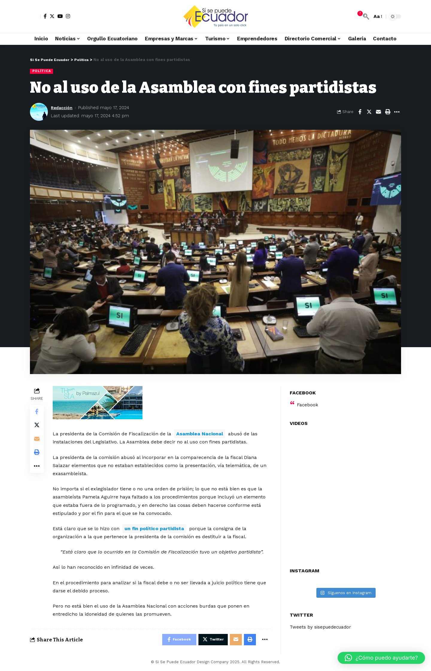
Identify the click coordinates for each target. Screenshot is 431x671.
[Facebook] (45, 16)
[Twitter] (52, 16)
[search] (366, 16)
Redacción (63, 108)
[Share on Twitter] (369, 112)
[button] (381, 658)
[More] (397, 112)
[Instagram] (68, 16)
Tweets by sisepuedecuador (322, 623)
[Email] (378, 112)
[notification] (357, 16)
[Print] (387, 112)
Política (41, 71)
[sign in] (35, 16)
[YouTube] (60, 16)
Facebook (308, 401)
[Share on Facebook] (360, 112)
